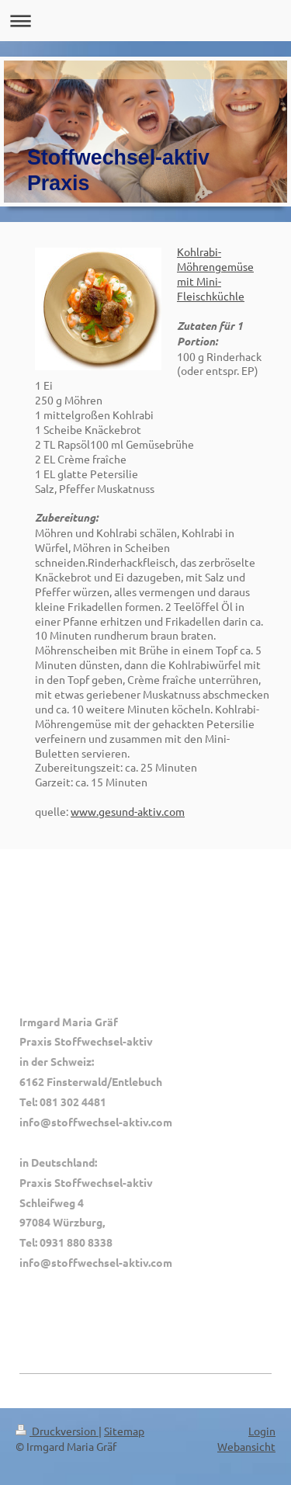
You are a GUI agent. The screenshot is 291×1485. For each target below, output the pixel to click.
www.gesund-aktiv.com (128, 811)
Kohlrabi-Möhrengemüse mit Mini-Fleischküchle (215, 274)
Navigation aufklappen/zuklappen (145, 20)
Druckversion (57, 1431)
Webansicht (246, 1446)
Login (261, 1431)
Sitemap (124, 1431)
